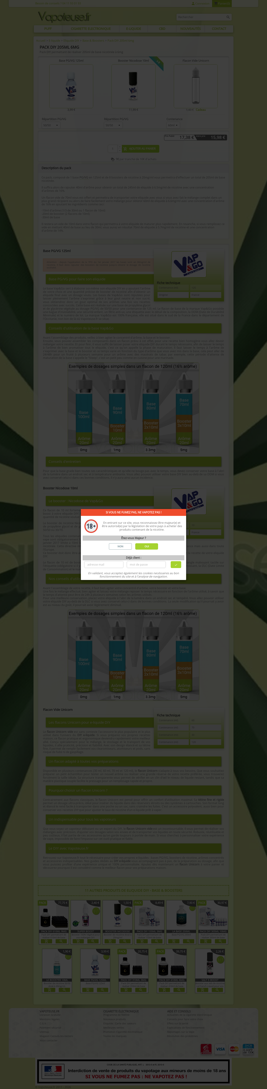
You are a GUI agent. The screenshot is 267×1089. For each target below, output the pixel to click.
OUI (147, 546)
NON (120, 546)
